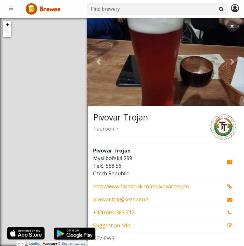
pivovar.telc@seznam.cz (121, 199)
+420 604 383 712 (113, 212)
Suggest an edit (111, 225)
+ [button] (7, 25)
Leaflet (33, 243)
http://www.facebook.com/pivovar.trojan (141, 186)
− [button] (7, 33)
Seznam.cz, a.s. (72, 243)
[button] (98, 62)
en (19, 243)
